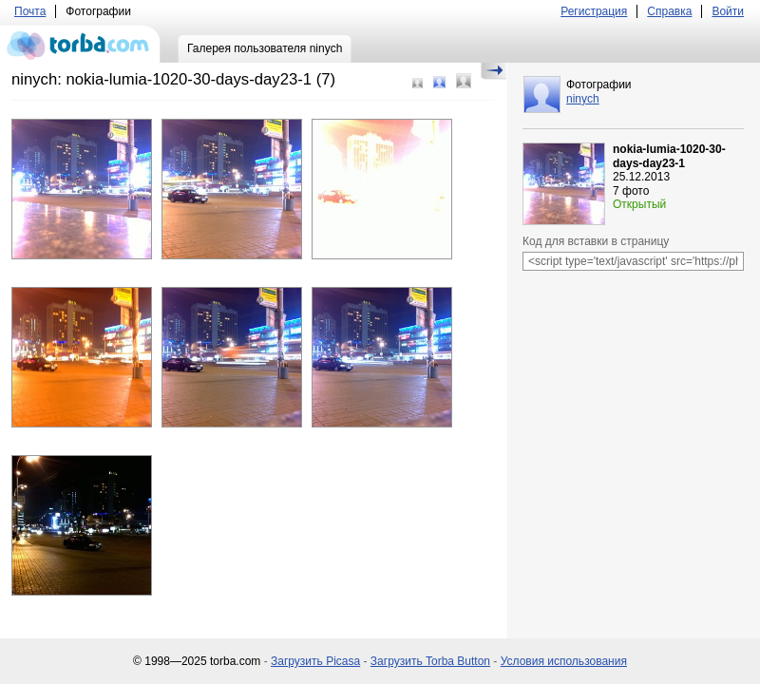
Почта (30, 11)
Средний (439, 82)
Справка (669, 11)
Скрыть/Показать (493, 71)
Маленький (417, 83)
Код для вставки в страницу (595, 241)
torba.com (80, 44)
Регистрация (593, 11)
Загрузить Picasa (315, 661)
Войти (728, 11)
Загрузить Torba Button (430, 661)
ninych (582, 98)
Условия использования (564, 661)
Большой (463, 80)
